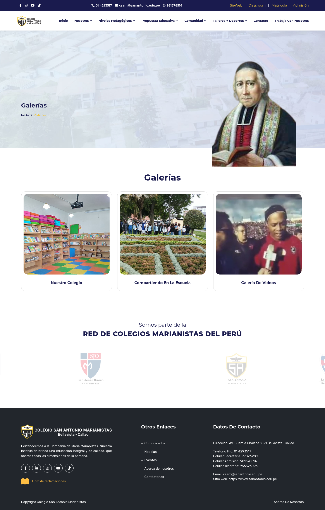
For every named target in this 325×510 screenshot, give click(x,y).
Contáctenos (154, 477)
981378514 (172, 5)
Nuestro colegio (66, 282)
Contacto (261, 21)
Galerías (40, 115)
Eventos (150, 460)
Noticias (150, 452)
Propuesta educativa (160, 21)
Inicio (63, 21)
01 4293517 (101, 5)
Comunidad (195, 21)
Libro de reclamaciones (43, 481)
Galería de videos (258, 282)
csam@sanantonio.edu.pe (137, 5)
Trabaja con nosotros (292, 21)
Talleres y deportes (230, 21)
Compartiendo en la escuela (162, 282)
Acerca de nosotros (159, 469)
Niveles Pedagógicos (117, 21)
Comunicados (154, 443)
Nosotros (83, 21)
